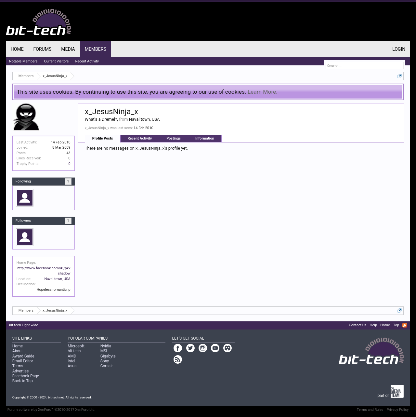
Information (204, 138)
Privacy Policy (397, 410)
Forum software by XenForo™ (51, 410)
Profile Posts (102, 138)
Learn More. (263, 91)
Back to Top (22, 381)
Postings (173, 138)
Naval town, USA (58, 279)
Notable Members (23, 61)
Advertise (20, 371)
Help (373, 325)
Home (17, 49)
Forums (42, 49)
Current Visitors (56, 61)
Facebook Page (25, 376)
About (17, 351)
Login (398, 49)
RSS (404, 325)
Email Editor (22, 361)
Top (396, 325)
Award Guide (23, 356)
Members (95, 49)
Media (68, 49)
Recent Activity (140, 138)
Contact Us (358, 325)
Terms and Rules (370, 410)
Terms (17, 366)
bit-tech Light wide (23, 325)
